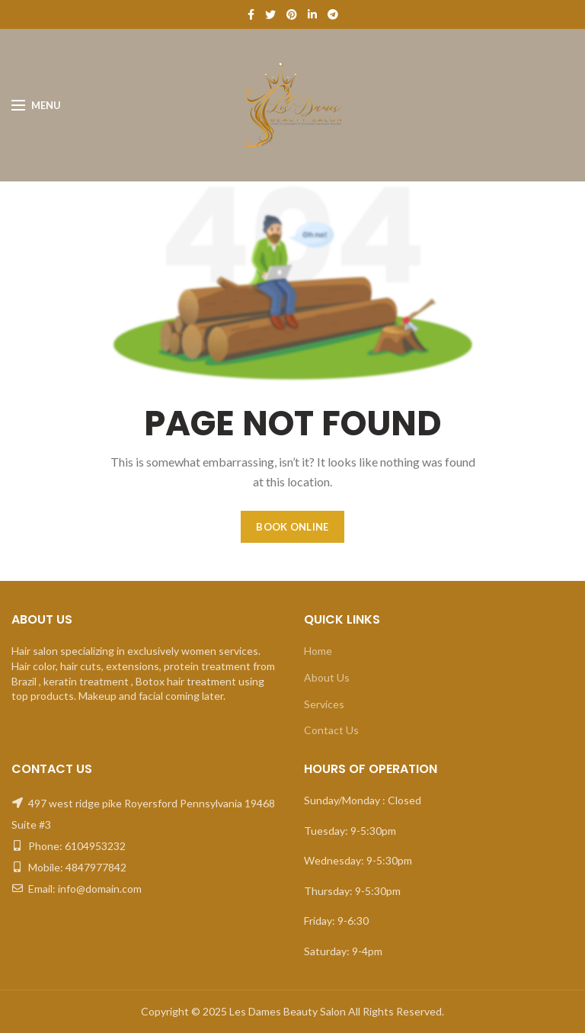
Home (318, 650)
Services (324, 704)
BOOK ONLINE (292, 527)
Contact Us (331, 729)
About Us (327, 677)
